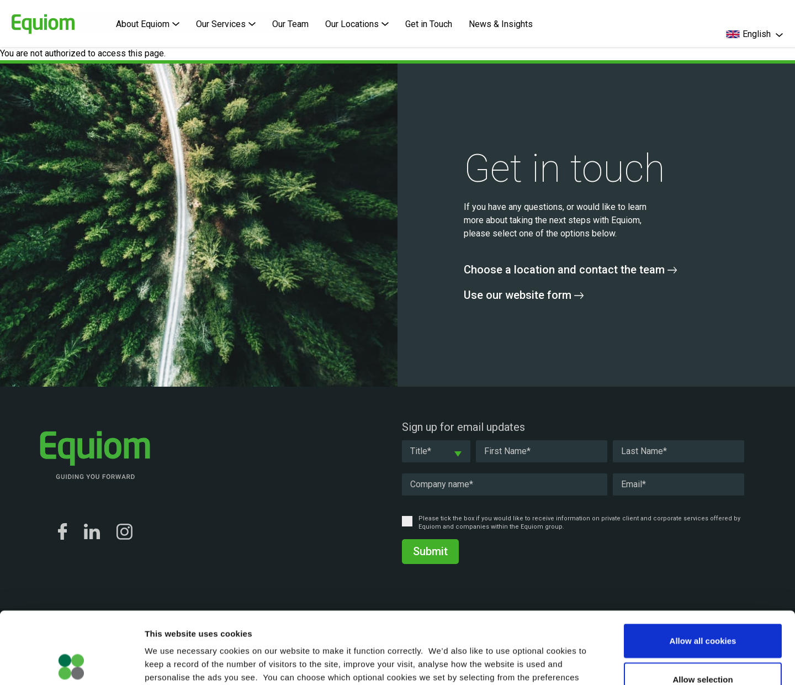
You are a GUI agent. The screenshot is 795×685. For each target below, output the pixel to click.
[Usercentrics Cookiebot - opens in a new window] (71, 663)
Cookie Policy (356, 618)
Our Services (226, 24)
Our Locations (357, 24)
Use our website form (524, 295)
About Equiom (147, 24)
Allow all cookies (703, 568)
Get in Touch (428, 24)
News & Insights (501, 24)
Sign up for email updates (463, 427)
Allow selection (702, 607)
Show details (579, 663)
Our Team (290, 24)
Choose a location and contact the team (570, 269)
